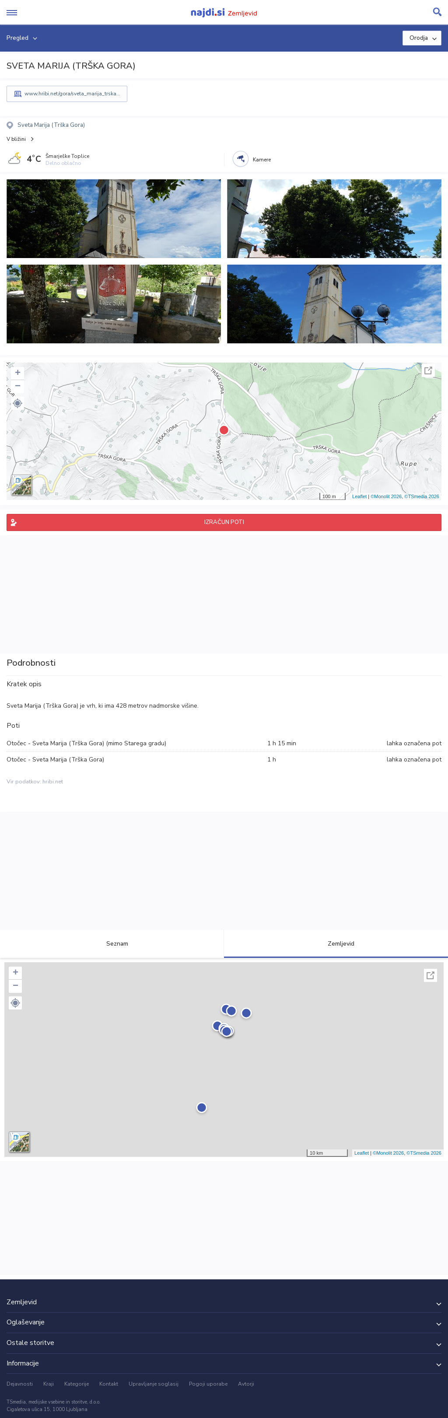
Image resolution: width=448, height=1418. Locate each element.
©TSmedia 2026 (421, 496)
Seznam (112, 944)
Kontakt (108, 1383)
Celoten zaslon (428, 370)
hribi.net (52, 782)
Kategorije (76, 1383)
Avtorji (246, 1383)
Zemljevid (336, 944)
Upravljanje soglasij (153, 1383)
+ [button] (18, 373)
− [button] (18, 386)
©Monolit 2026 (386, 496)
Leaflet (359, 496)
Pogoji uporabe (208, 1383)
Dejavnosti (20, 1383)
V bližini (16, 139)
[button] (17, 403)
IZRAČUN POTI (224, 522)
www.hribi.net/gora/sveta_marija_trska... (72, 93)
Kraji (48, 1383)
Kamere (262, 159)
